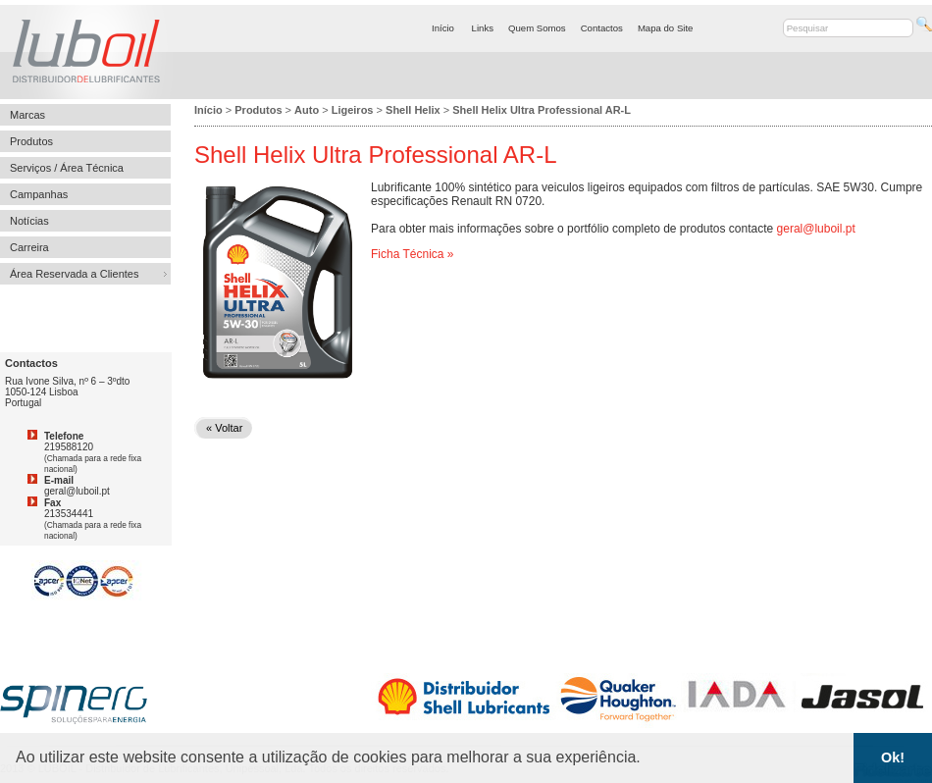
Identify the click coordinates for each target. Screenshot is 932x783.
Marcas (27, 115)
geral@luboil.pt (816, 228)
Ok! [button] (893, 757)
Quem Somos (537, 28)
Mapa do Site (666, 28)
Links (482, 28)
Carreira (29, 247)
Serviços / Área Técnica (67, 168)
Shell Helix (413, 110)
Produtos (31, 141)
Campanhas (39, 194)
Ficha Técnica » (412, 254)
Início (443, 28)
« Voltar (224, 428)
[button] (647, 759)
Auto (306, 110)
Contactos (602, 28)
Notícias (29, 221)
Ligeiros (353, 110)
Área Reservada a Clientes (74, 274)
